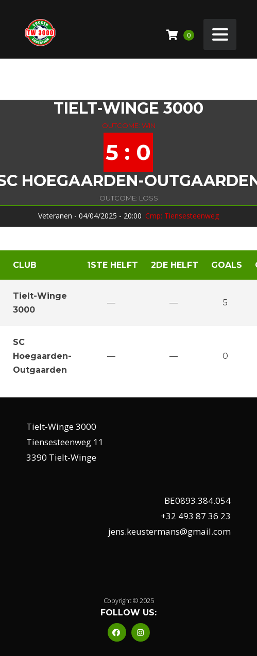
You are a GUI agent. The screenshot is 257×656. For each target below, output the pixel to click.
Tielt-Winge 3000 (128, 108)
